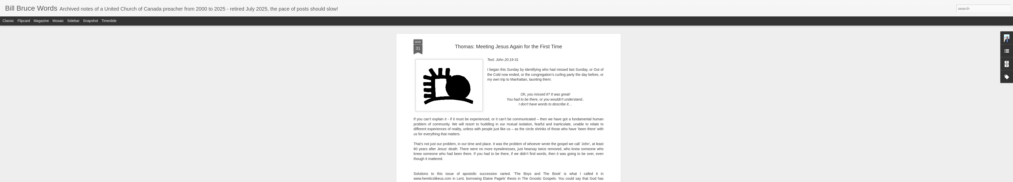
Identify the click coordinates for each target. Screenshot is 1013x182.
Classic (8, 21)
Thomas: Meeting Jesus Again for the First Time (508, 46)
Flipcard (23, 21)
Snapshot (90, 21)
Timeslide (109, 21)
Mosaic (58, 21)
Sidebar (73, 21)
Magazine (41, 21)
